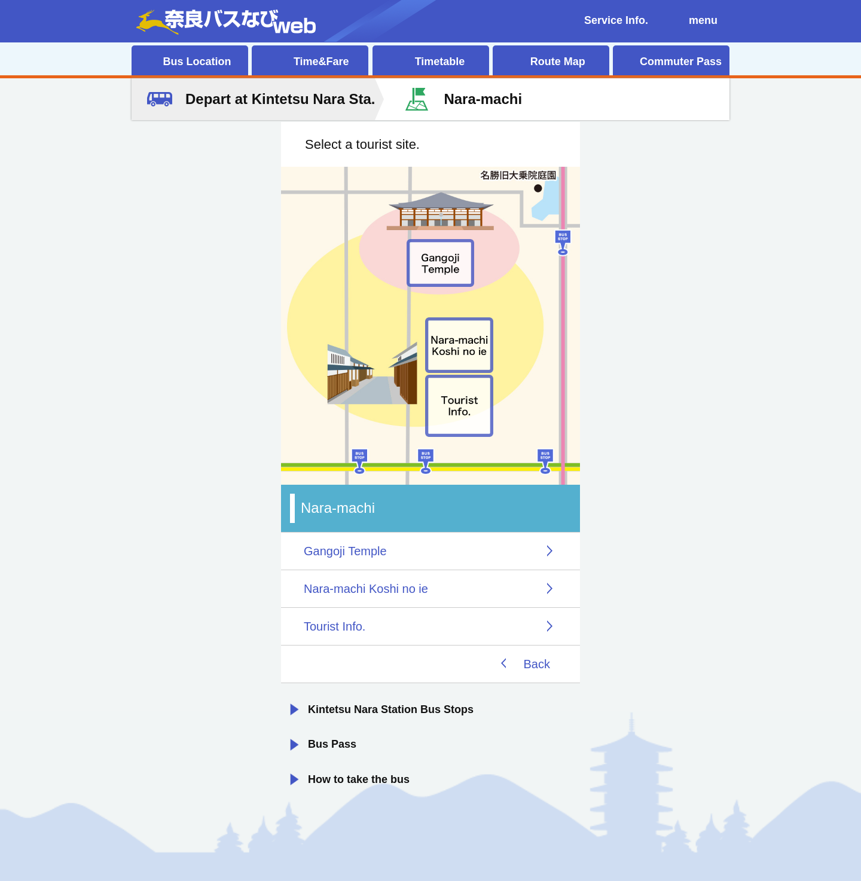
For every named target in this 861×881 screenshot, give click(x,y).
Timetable (440, 62)
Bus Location (197, 62)
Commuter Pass (681, 62)
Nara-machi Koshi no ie (366, 588)
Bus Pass (332, 744)
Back (537, 664)
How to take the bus (359, 779)
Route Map (557, 62)
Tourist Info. (334, 626)
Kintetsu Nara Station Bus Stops (391, 709)
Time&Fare (321, 62)
